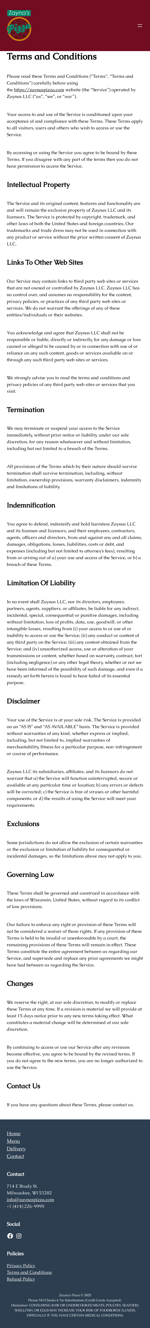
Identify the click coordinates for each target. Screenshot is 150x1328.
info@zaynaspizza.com (30, 1200)
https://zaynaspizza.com (39, 90)
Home (14, 1133)
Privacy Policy (21, 1265)
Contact (15, 1156)
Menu (13, 1141)
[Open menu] (139, 25)
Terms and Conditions (29, 1272)
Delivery (16, 1148)
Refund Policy (21, 1279)
